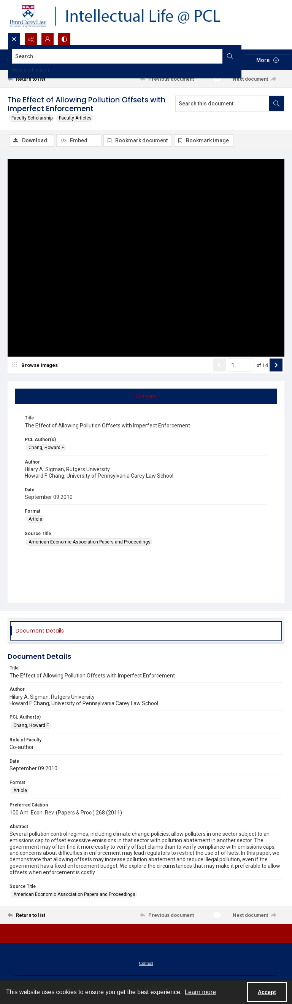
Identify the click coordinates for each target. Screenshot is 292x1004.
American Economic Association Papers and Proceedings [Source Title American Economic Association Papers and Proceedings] (90, 542)
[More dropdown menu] (267, 59)
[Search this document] (222, 103)
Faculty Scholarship (31, 118)
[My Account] (47, 39)
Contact (146, 963)
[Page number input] (241, 365)
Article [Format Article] (35, 519)
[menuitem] (146, 962)
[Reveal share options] (31, 39)
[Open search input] (14, 39)
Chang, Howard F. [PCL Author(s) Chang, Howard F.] (47, 447)
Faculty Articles (75, 118)
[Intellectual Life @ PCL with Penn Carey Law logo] (122, 16)
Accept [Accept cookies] (267, 992)
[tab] (146, 396)
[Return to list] (44, 79)
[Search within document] (276, 103)
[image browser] (36, 365)
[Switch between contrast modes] (64, 39)
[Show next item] (276, 365)
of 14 (262, 365)
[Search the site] (117, 56)
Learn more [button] (200, 992)
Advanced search (30, 70)
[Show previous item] (219, 365)
